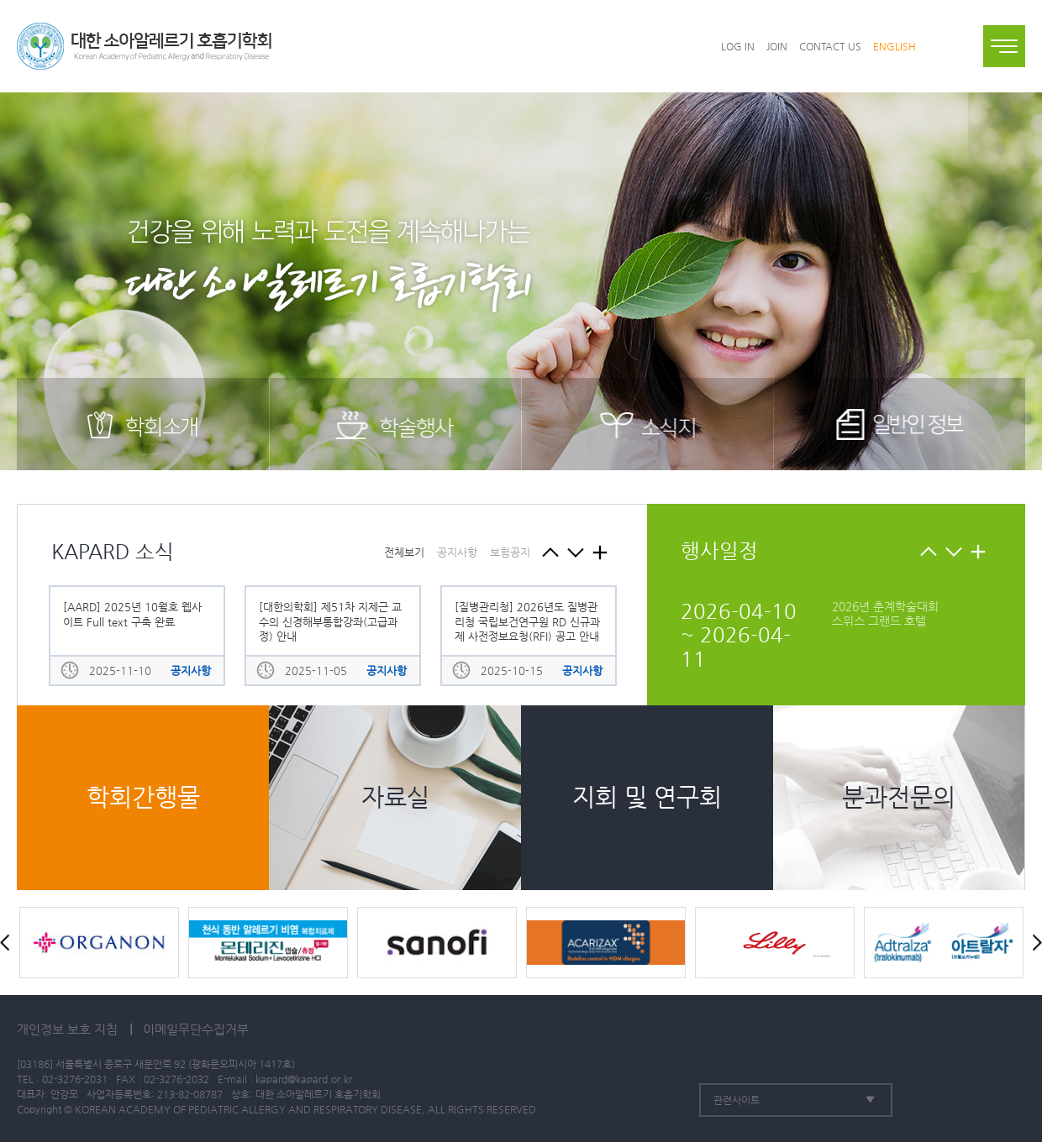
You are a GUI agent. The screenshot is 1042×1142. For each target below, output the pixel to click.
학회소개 (143, 424)
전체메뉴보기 (1004, 46)
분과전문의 (898, 797)
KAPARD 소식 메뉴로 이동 (978, 551)
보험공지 (510, 552)
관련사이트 (736, 1100)
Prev (928, 551)
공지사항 (457, 552)
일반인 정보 (899, 424)
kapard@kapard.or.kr (303, 1079)
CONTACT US (830, 46)
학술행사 (395, 424)
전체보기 (404, 552)
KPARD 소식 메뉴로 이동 (599, 552)
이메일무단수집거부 (196, 1029)
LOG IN (738, 46)
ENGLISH (894, 46)
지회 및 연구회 (647, 797)
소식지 (647, 424)
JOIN (776, 46)
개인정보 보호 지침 (67, 1029)
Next (953, 551)
